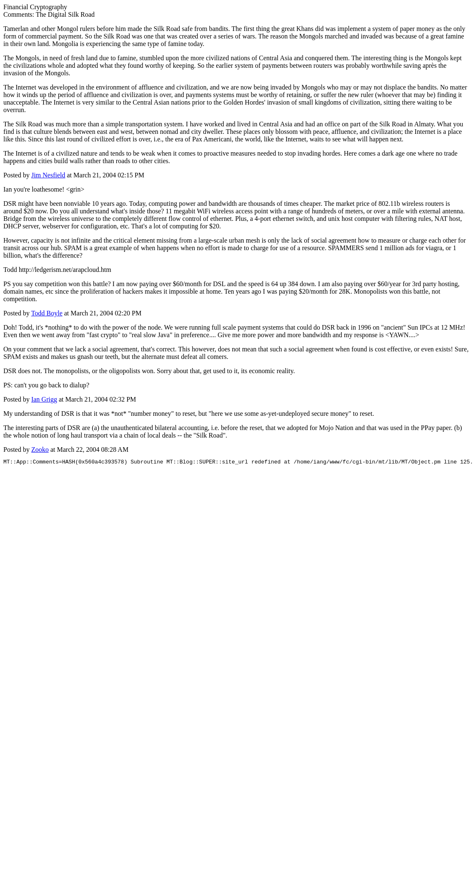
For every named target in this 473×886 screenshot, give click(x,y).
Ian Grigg (44, 399)
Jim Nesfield (48, 175)
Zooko (40, 449)
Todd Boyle (46, 313)
